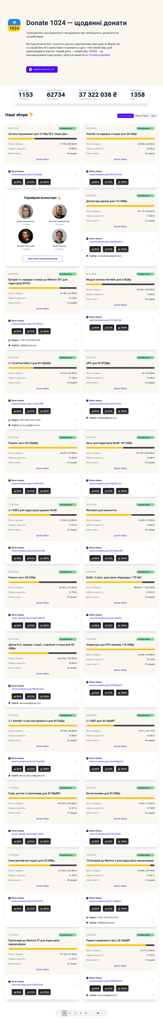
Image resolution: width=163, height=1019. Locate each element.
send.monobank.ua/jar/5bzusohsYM (28, 551)
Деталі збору (42, 159)
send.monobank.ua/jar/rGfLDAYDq (27, 324)
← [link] (59, 1013)
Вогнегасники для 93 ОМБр (103, 793)
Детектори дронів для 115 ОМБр (106, 201)
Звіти (153, 116)
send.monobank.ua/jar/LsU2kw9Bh (27, 403)
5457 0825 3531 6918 (30, 420)
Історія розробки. (100, 55)
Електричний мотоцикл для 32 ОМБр (31, 860)
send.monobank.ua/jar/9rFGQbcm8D (106, 551)
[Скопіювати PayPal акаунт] (153, 256)
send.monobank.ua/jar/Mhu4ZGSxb (28, 689)
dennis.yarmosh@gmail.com (32, 775)
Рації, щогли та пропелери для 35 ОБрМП (34, 793)
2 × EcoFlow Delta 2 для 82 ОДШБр (29, 363)
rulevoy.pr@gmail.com (107, 995)
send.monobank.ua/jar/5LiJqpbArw (105, 901)
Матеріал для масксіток (101, 510)
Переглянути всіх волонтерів (42, 259)
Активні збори (125, 116)
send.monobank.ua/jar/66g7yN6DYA (28, 618)
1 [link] (64, 1013)
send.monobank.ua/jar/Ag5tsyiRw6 (28, 834)
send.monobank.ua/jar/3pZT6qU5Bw (28, 761)
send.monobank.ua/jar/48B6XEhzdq (105, 981)
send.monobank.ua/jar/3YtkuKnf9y (105, 834)
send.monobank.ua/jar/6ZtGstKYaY (27, 901)
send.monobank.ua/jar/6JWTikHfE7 (28, 483)
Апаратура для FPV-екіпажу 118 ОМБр (110, 644)
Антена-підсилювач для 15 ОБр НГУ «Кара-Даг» (38, 134)
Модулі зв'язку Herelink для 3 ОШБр (108, 279)
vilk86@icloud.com (28, 345)
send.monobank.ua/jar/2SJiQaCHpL (105, 320)
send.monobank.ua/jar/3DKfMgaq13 (106, 685)
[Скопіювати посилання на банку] (75, 174)
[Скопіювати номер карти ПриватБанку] (75, 340)
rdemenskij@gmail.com (30, 703)
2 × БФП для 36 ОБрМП (100, 720)
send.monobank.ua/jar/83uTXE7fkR (105, 174)
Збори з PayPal (141, 116)
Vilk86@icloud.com (106, 923)
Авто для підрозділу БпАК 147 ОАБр (109, 443)
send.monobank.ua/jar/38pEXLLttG (105, 483)
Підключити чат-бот (42, 69)
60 (98, 1013)
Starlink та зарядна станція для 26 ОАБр (111, 134)
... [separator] (92, 1013)
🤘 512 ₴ (30, 182)
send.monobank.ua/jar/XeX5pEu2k (27, 984)
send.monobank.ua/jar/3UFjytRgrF (27, 174)
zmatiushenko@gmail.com (109, 256)
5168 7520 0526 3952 (30, 340)
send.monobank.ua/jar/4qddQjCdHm (105, 242)
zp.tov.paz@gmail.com (29, 425)
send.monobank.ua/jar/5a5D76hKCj (105, 403)
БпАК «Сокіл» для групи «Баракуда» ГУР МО (113, 577)
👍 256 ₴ (17, 182)
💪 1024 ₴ (44, 182)
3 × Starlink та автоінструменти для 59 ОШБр (36, 720)
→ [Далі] (104, 1013)
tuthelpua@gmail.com (107, 418)
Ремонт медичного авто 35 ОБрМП (108, 940)
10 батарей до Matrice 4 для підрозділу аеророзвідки (120, 860)
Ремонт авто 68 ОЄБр (21, 577)
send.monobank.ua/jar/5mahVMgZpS (106, 761)
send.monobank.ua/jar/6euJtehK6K (105, 618)
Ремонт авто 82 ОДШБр (23, 443)
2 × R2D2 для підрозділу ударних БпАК (32, 510)
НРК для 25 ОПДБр (98, 363)
